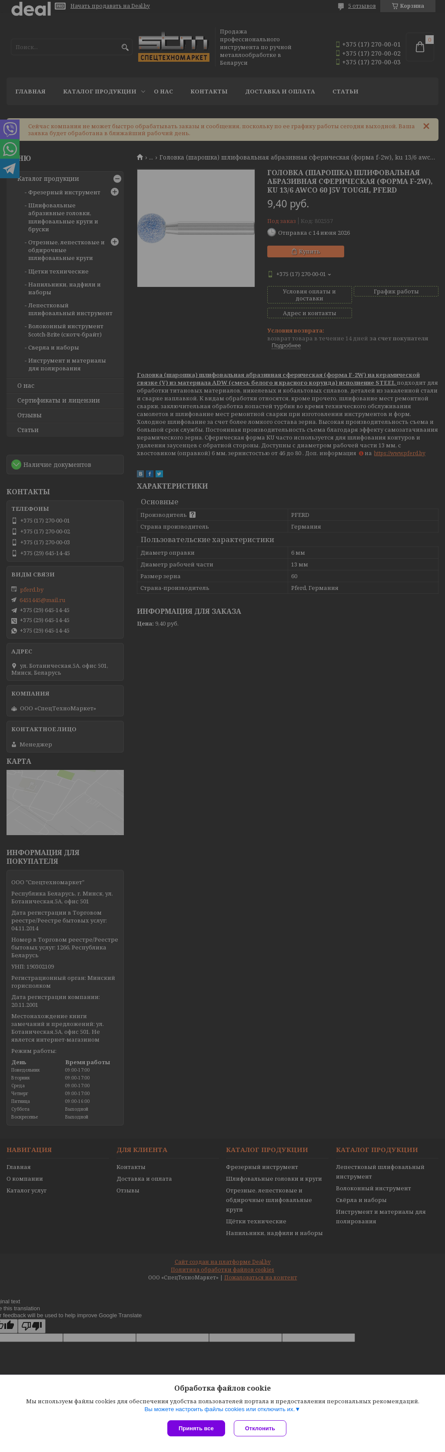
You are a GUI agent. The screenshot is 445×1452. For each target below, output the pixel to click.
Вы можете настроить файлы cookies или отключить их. (219, 1409)
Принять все (196, 1428)
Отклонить (260, 1428)
